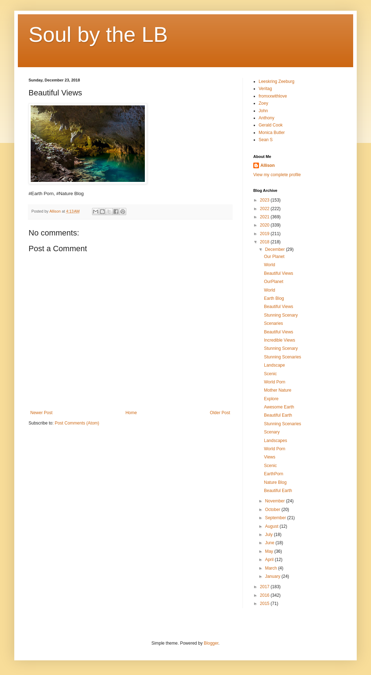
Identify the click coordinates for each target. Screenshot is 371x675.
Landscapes (275, 440)
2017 (265, 586)
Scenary (272, 432)
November (275, 500)
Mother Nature (277, 390)
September (276, 517)
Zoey (263, 103)
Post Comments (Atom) (77, 423)
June (270, 542)
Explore (271, 398)
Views (269, 457)
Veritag (265, 88)
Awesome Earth (279, 407)
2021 (265, 216)
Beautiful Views (278, 273)
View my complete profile (277, 174)
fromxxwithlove (273, 96)
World (269, 264)
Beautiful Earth (278, 415)
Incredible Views (279, 340)
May (269, 551)
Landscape (274, 365)
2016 (265, 595)
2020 (265, 225)
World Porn (274, 381)
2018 (265, 241)
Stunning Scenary (281, 315)
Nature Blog (275, 482)
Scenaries (273, 323)
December (275, 249)
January (273, 576)
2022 (265, 208)
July (269, 534)
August (272, 526)
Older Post (220, 412)
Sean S (266, 139)
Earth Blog (274, 298)
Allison (267, 165)
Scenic (270, 373)
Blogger (211, 643)
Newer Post (41, 412)
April (270, 559)
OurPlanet (273, 281)
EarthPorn (273, 473)
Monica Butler (272, 132)
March (271, 568)
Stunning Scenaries (282, 356)
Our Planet (274, 256)
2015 (265, 603)
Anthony (266, 117)
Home (131, 412)
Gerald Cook (271, 125)
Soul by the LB (98, 34)
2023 (265, 200)
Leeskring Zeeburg (276, 81)
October (273, 509)
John (263, 110)
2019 (265, 233)
